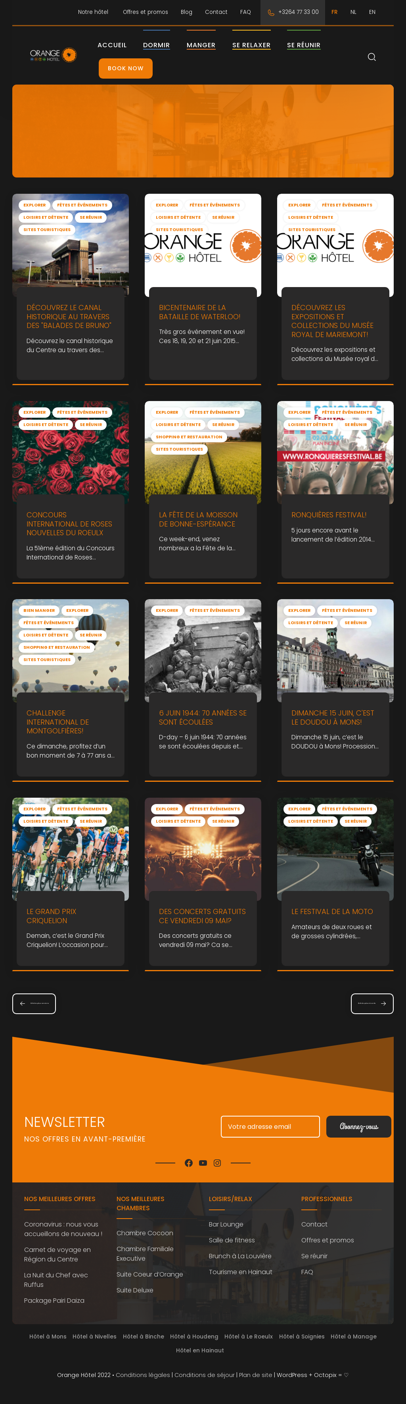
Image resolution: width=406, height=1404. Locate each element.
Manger (215, 45)
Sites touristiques (47, 230)
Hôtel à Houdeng (194, 1336)
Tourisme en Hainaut (240, 1272)
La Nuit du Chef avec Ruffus (56, 1280)
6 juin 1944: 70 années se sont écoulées (203, 717)
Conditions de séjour (204, 1375)
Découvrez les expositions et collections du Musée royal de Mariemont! (332, 321)
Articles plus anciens (61, 1003)
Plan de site (255, 1375)
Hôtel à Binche (143, 1336)
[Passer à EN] (372, 12)
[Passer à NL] (353, 12)
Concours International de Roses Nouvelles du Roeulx (69, 524)
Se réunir (318, 45)
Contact (216, 12)
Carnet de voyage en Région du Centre (57, 1254)
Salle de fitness (232, 1240)
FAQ (245, 12)
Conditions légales (143, 1375)
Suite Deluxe (135, 1290)
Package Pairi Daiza (54, 1300)
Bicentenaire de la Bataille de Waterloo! (200, 312)
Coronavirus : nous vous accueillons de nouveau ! (63, 1229)
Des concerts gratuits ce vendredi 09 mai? (202, 916)
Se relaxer (265, 45)
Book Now (139, 68)
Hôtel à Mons (48, 1336)
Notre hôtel (93, 12)
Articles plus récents (345, 1003)
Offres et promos (145, 12)
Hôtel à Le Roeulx (248, 1336)
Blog (186, 12)
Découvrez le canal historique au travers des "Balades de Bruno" (69, 316)
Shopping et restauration (189, 437)
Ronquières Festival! (329, 515)
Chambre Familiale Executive (145, 1253)
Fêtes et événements (82, 205)
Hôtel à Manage (354, 1336)
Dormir (170, 45)
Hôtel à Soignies (302, 1336)
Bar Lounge (226, 1224)
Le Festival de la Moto (332, 911)
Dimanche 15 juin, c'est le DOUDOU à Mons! (332, 717)
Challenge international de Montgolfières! (58, 722)
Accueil (126, 45)
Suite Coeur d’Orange (150, 1274)
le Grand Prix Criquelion (52, 916)
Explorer (34, 205)
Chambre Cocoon (145, 1233)
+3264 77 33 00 (298, 12)
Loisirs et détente (45, 217)
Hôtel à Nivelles (95, 1336)
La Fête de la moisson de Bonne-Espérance (198, 519)
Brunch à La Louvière (240, 1256)
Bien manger (39, 610)
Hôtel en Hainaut (200, 1350)
